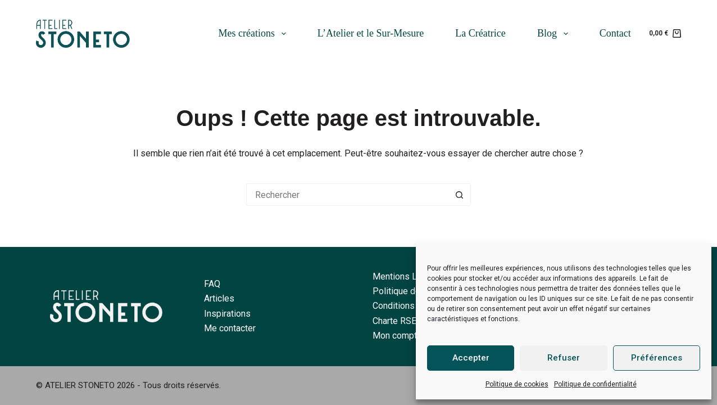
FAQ (212, 283)
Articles (219, 298)
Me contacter (230, 328)
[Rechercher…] (347, 194)
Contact (615, 33)
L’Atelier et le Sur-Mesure (370, 33)
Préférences (656, 358)
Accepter (470, 358)
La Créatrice (480, 33)
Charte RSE (394, 321)
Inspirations (227, 313)
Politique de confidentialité (595, 384)
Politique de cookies (516, 384)
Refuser (563, 358)
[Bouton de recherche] (459, 194)
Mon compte (397, 335)
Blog (555, 33)
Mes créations (255, 33)
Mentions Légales (408, 276)
